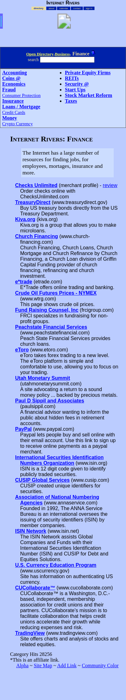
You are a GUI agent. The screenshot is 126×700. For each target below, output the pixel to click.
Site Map (43, 665)
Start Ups (75, 89)
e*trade (23, 281)
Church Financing (36, 236)
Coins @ (11, 78)
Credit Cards (13, 112)
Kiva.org (25, 219)
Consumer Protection (21, 95)
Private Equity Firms (88, 72)
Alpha (22, 665)
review (110, 185)
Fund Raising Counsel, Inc (46, 310)
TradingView (30, 633)
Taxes (71, 101)
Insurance (13, 101)
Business (62, 54)
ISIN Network (30, 531)
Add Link (67, 665)
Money (9, 118)
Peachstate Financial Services (51, 327)
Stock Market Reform (88, 95)
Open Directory (40, 54)
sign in (89, 8)
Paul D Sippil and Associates (49, 400)
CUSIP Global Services (42, 480)
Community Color (100, 665)
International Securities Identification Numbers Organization (59, 460)
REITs (72, 78)
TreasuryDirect (32, 202)
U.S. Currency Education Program (55, 565)
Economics (14, 84)
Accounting (14, 72)
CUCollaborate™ (35, 587)
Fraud (9, 89)
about (51, 8)
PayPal (23, 429)
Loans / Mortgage (21, 106)
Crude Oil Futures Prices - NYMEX (56, 293)
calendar (64, 8)
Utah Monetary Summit (42, 378)
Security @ (77, 84)
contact (77, 8)
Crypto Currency (17, 123)
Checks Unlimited (36, 185)
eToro (22, 349)
